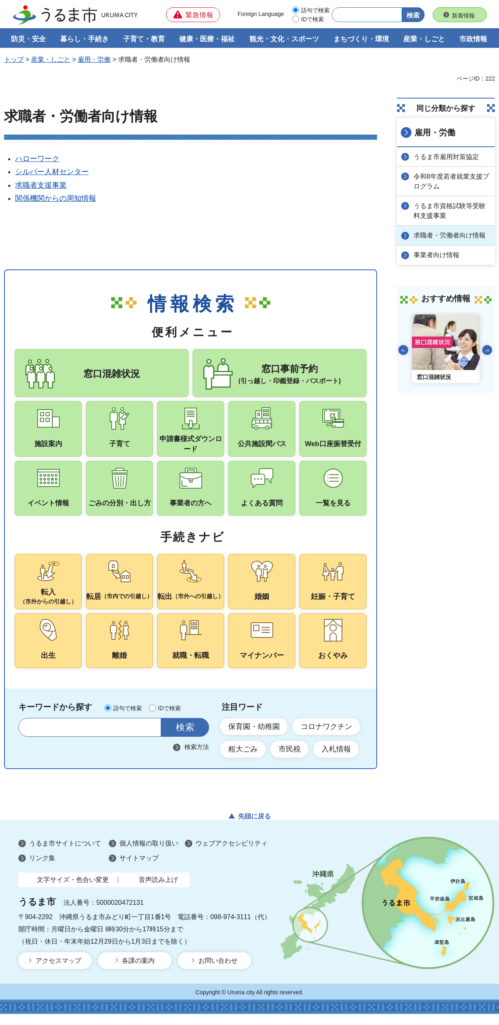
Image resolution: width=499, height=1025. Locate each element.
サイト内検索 (30, 738)
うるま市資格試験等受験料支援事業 (450, 210)
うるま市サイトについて (65, 854)
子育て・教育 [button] (144, 39)
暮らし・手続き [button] (84, 39)
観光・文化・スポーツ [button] (284, 39)
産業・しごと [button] (424, 39)
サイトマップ (139, 869)
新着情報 (463, 15)
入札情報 (337, 760)
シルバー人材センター (52, 172)
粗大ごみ (243, 760)
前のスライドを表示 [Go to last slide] (403, 349)
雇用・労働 (94, 59)
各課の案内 (138, 971)
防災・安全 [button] (28, 39)
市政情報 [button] (473, 39)
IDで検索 (312, 19)
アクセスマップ (58, 971)
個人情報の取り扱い (148, 854)
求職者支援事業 (41, 186)
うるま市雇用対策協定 (446, 156)
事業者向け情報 (437, 254)
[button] (193, 14)
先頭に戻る (254, 827)
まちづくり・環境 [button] (361, 39)
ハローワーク (37, 159)
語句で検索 (315, 10)
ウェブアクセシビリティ (231, 854)
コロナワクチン (327, 737)
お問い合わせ (218, 971)
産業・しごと (50, 59)
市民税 (290, 760)
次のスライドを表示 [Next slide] (487, 349)
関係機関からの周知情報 (55, 199)
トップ (14, 59)
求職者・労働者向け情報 (450, 235)
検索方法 (196, 757)
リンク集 (42, 869)
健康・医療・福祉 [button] (207, 39)
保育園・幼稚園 (254, 737)
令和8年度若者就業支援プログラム (452, 181)
